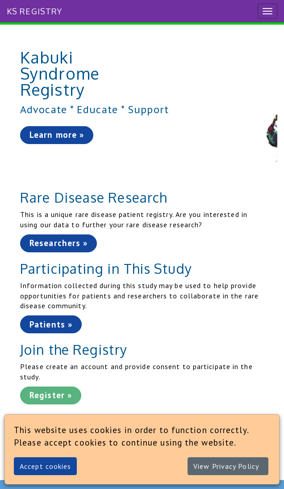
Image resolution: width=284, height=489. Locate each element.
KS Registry (34, 11)
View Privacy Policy (226, 466)
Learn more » (56, 134)
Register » (50, 395)
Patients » (50, 324)
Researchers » (58, 243)
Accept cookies (45, 466)
